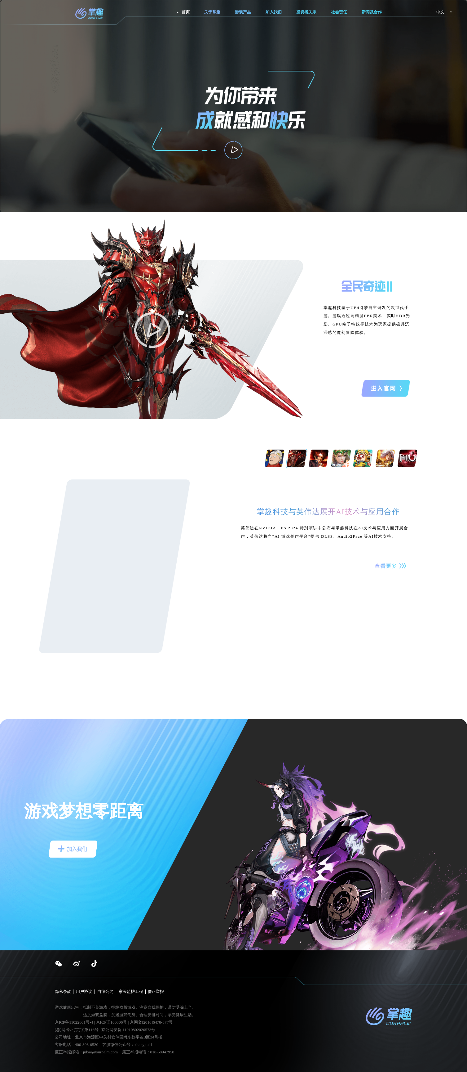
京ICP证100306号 (112, 1022)
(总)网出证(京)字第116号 (77, 1029)
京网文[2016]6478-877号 (151, 1022)
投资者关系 (306, 12)
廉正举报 (156, 991)
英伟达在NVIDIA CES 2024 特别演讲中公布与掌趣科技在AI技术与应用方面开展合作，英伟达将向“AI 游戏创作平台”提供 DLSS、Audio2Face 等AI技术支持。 (324, 532)
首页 (186, 12)
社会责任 (339, 12)
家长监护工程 (131, 991)
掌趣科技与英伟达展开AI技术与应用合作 (328, 512)
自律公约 (105, 991)
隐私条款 (63, 991)
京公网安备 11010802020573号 (128, 1029)
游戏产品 (243, 12)
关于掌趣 (212, 12)
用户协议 (84, 991)
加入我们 (274, 12)
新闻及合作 (372, 12)
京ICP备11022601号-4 (74, 1022)
